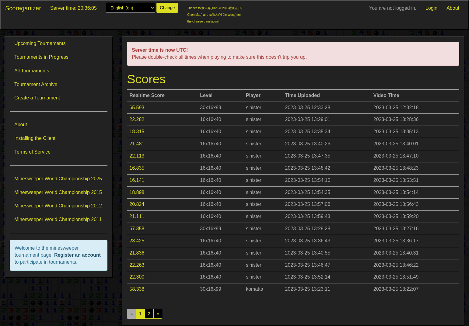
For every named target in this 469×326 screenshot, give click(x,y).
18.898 (136, 192)
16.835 (136, 168)
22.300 (136, 276)
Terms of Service (32, 151)
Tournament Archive (35, 84)
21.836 (136, 252)
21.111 (136, 216)
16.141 (136, 180)
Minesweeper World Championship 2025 (58, 178)
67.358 (136, 228)
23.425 (136, 240)
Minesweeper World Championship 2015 (58, 192)
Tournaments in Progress (41, 57)
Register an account (77, 255)
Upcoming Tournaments (40, 43)
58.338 (136, 289)
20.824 (136, 204)
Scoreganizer (23, 8)
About (452, 8)
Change (167, 7)
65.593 (136, 107)
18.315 (136, 131)
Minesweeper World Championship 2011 (58, 219)
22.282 (136, 119)
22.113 (136, 155)
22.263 (136, 265)
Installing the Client (34, 138)
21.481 (136, 143)
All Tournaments (31, 70)
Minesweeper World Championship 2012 (58, 205)
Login (431, 8)
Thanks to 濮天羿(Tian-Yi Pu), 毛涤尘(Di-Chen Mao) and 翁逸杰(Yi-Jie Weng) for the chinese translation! (214, 14)
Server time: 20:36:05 (73, 8)
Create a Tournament (37, 97)
